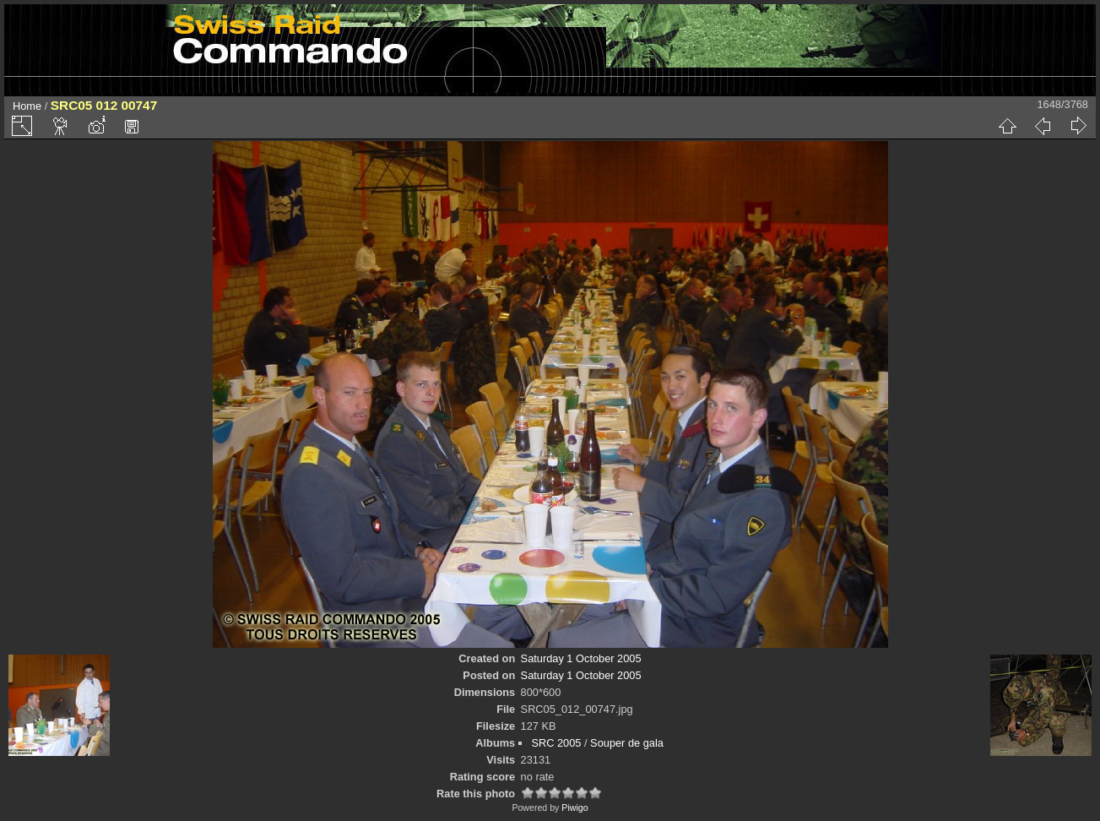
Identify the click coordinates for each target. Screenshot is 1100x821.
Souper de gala (627, 743)
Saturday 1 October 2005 (581, 658)
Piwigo (574, 807)
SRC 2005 (556, 743)
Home (27, 106)
